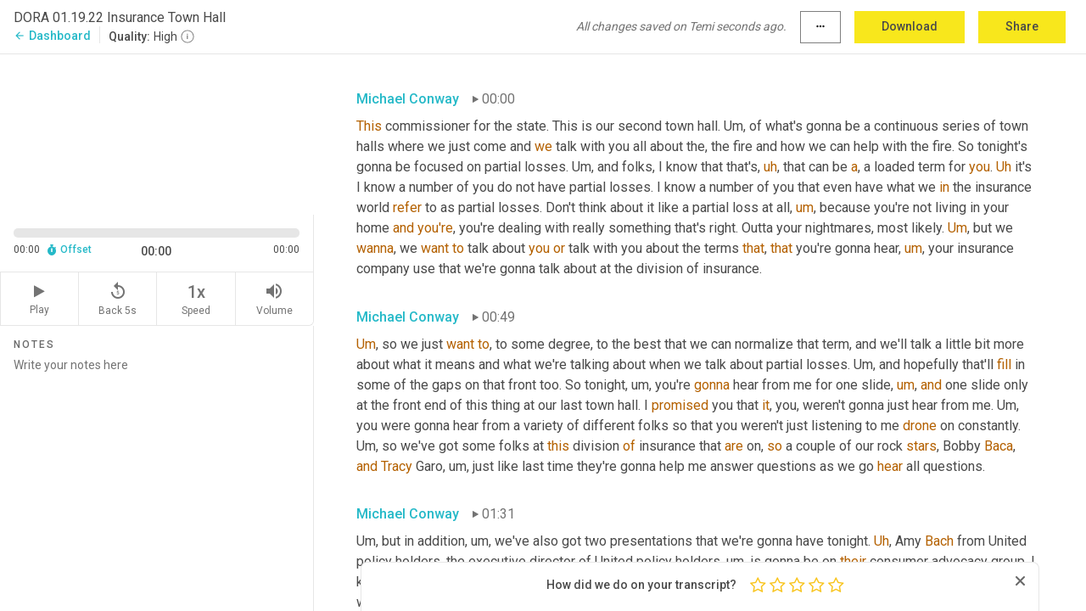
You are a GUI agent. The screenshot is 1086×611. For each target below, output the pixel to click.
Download (910, 26)
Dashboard (52, 35)
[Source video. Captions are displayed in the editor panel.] (157, 132)
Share (1021, 26)
